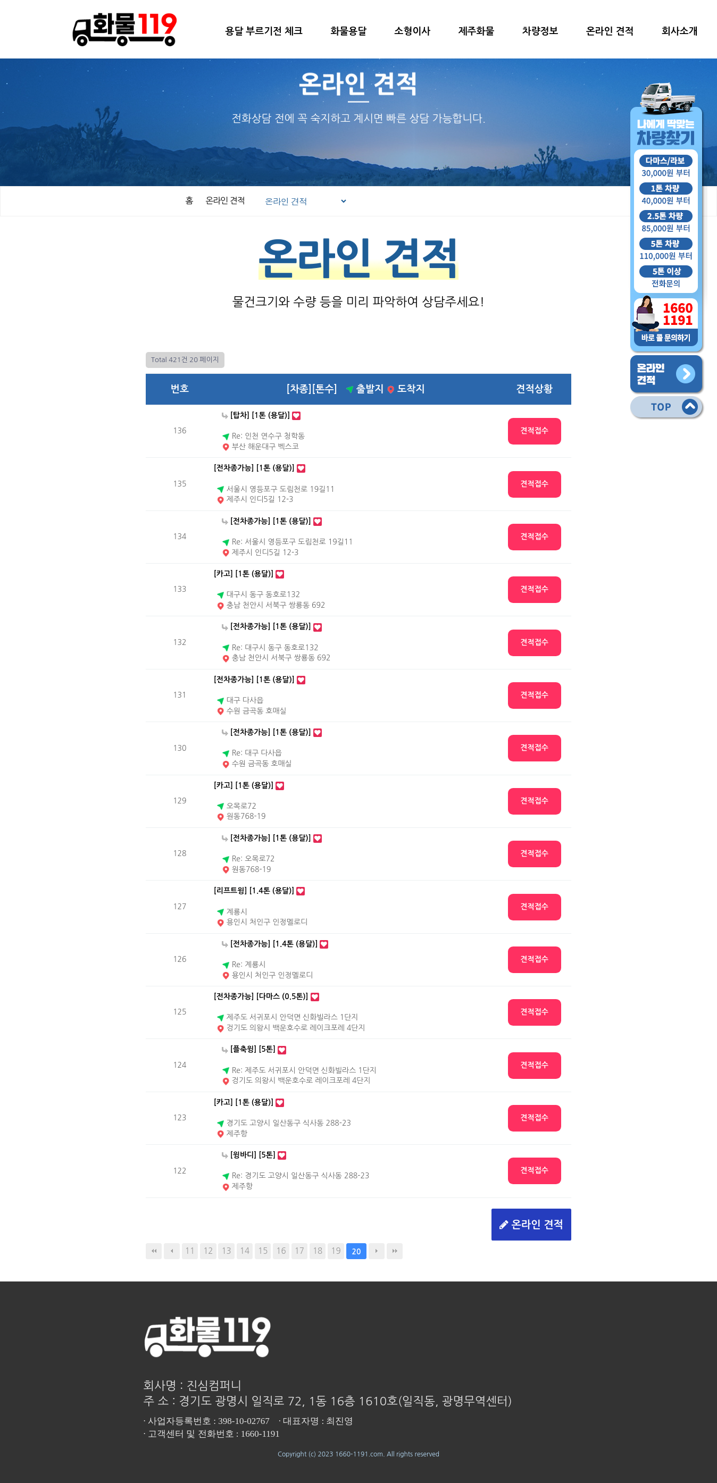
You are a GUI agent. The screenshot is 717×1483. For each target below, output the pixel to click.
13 (226, 1251)
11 (190, 1251)
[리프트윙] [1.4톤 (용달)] (254, 890)
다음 (377, 1251)
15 (263, 1251)
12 (208, 1251)
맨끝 (395, 1251)
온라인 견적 (610, 31)
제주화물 (476, 31)
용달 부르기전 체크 (263, 31)
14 (244, 1251)
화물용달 (348, 31)
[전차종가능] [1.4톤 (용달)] (270, 944)
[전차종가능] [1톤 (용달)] (254, 468)
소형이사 (413, 31)
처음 (154, 1251)
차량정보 (540, 31)
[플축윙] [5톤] (249, 1049)
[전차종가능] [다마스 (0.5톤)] (261, 996)
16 (281, 1251)
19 (335, 1251)
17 (299, 1251)
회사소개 (680, 31)
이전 (172, 1251)
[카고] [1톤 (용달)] (244, 573)
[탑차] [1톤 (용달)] (256, 415)
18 (317, 1251)
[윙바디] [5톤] (249, 1155)
